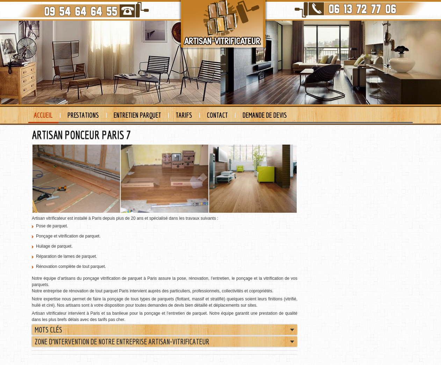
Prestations (83, 115)
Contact (217, 115)
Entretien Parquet (137, 115)
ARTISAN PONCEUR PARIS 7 (81, 135)
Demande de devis (265, 115)
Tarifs (184, 115)
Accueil (43, 115)
